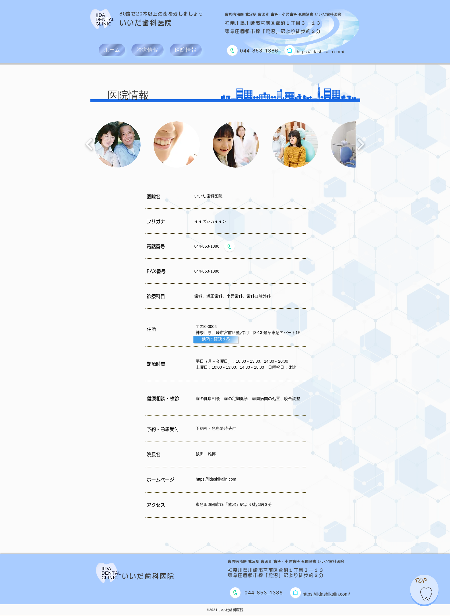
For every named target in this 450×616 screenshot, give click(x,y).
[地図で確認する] (215, 339)
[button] (117, 144)
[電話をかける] (232, 50)
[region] (424, 590)
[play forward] (360, 144)
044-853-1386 (206, 246)
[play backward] (89, 144)
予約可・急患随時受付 (216, 428)
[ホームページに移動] (289, 50)
